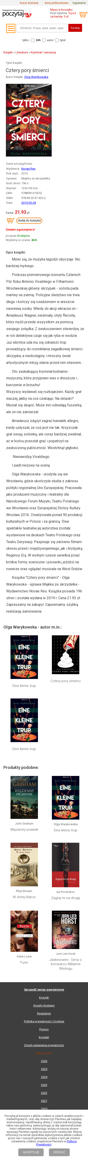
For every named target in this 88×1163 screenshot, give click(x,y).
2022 (44, 1093)
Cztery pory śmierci (66, 681)
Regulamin (44, 1013)
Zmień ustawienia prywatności (44, 1045)
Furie (24, 962)
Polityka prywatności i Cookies (44, 1021)
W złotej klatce (24, 897)
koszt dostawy (29, 3)
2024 (44, 1077)
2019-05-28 (28, 202)
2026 (44, 1061)
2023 (44, 1085)
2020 (44, 1109)
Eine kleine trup (24, 686)
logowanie (79, 3)
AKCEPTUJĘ (31, 1152)
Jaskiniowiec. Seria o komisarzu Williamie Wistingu (65, 964)
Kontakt (44, 1037)
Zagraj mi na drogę (65, 898)
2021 (44, 1101)
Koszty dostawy (44, 1005)
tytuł (63, 40)
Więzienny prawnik (24, 830)
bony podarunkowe (56, 3)
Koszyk (44, 997)
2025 (44, 1069)
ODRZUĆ (59, 1152)
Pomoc (44, 1029)
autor (50, 40)
